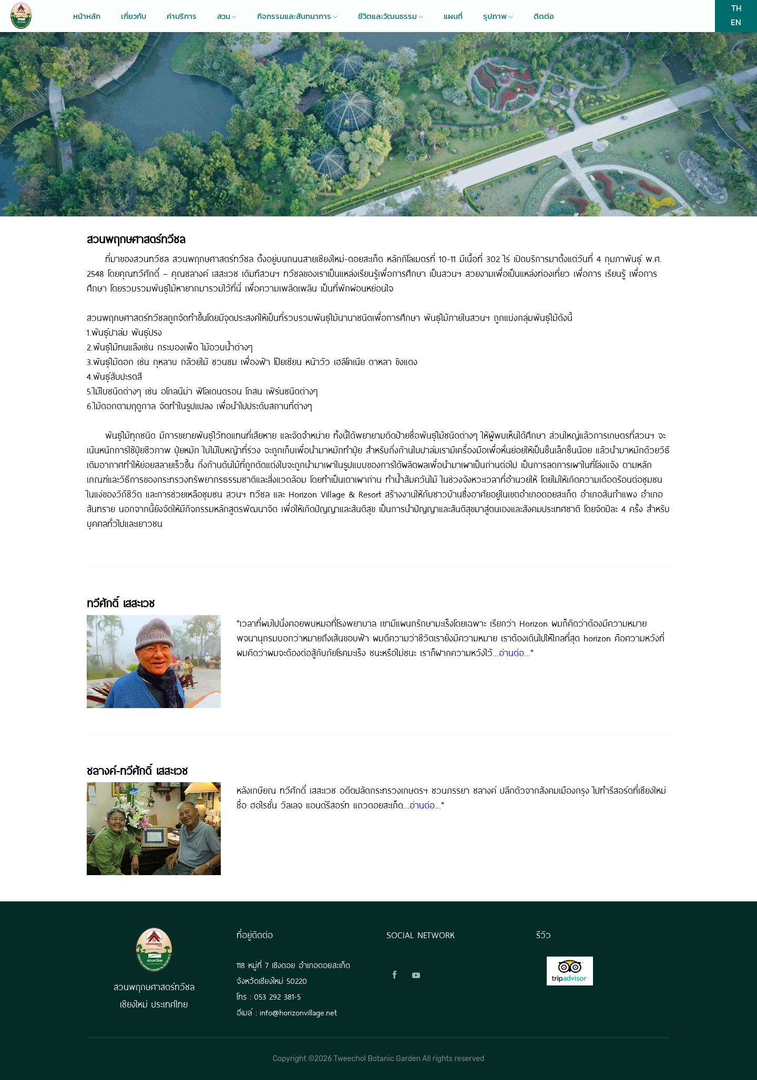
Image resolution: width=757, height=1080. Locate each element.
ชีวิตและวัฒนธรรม (390, 16)
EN (736, 22)
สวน (227, 16)
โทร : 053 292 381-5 (269, 995)
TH (736, 8)
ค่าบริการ (182, 16)
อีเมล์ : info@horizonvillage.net (287, 1011)
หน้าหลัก (86, 16)
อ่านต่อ (511, 652)
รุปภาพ (498, 16)
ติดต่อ (544, 16)
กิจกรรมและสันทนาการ (297, 16)
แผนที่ (453, 16)
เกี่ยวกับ (133, 16)
